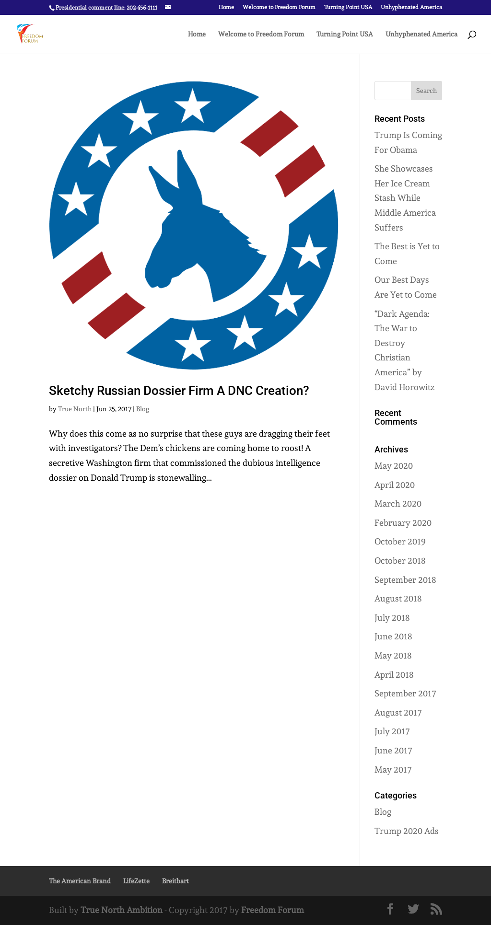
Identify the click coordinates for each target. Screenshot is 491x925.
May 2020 (393, 466)
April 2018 (394, 675)
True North (75, 409)
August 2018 (398, 598)
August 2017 (398, 712)
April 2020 (394, 485)
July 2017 (392, 731)
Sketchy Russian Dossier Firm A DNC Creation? (179, 390)
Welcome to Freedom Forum (279, 7)
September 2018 (405, 580)
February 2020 (403, 523)
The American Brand (80, 881)
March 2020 (397, 503)
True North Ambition (122, 910)
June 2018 (393, 636)
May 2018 (393, 655)
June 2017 (393, 750)
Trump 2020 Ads (406, 831)
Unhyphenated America (411, 7)
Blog (142, 409)
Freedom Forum (272, 910)
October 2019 (400, 541)
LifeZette (136, 881)
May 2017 (393, 769)
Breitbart (175, 881)
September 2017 (405, 693)
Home (226, 7)
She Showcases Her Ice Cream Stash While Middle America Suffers (405, 197)
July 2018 (392, 618)
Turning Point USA (348, 7)
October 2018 (400, 560)
